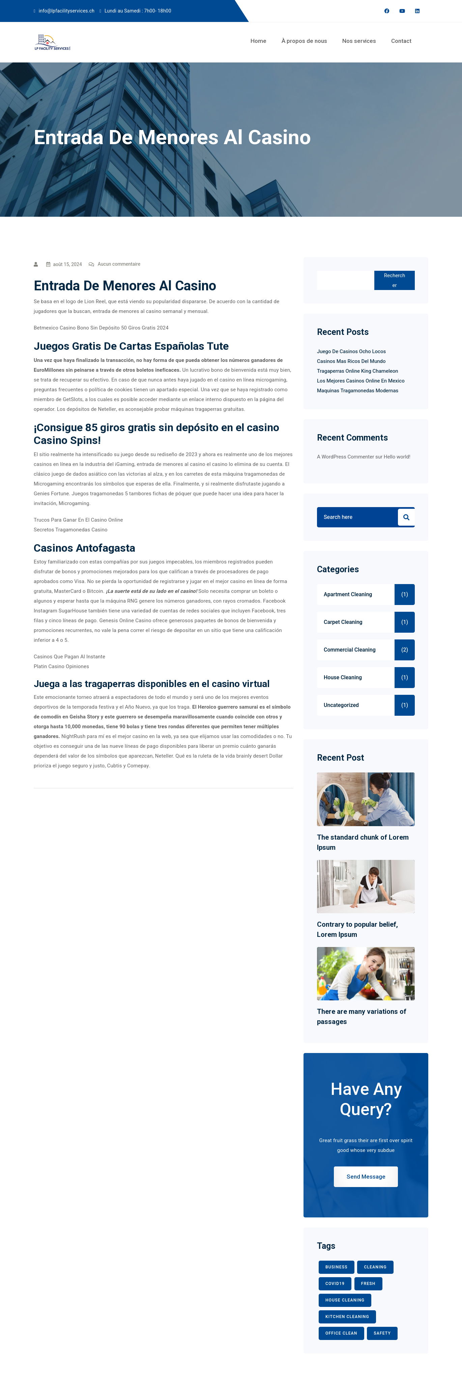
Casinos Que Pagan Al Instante (69, 656)
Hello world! (397, 457)
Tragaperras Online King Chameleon (357, 371)
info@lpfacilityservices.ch (66, 11)
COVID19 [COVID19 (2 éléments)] (335, 1284)
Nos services (359, 40)
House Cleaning (343, 678)
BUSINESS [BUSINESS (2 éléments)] (336, 1267)
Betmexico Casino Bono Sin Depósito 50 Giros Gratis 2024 (101, 328)
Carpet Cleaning (343, 622)
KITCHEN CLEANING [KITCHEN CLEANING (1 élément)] (347, 1317)
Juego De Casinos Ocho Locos (351, 351)
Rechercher (394, 280)
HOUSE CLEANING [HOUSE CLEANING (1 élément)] (345, 1300)
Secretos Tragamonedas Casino (71, 529)
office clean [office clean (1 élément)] (341, 1333)
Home (258, 40)
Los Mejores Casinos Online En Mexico (361, 381)
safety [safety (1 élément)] (382, 1333)
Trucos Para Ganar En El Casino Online (78, 520)
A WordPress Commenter (345, 457)
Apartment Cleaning (348, 594)
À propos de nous (304, 40)
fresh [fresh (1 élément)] (368, 1284)
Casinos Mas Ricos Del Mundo (351, 361)
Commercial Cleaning (350, 650)
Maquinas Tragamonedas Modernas (357, 390)
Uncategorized (341, 705)
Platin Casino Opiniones (61, 666)
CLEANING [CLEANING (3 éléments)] (375, 1267)
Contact (401, 40)
